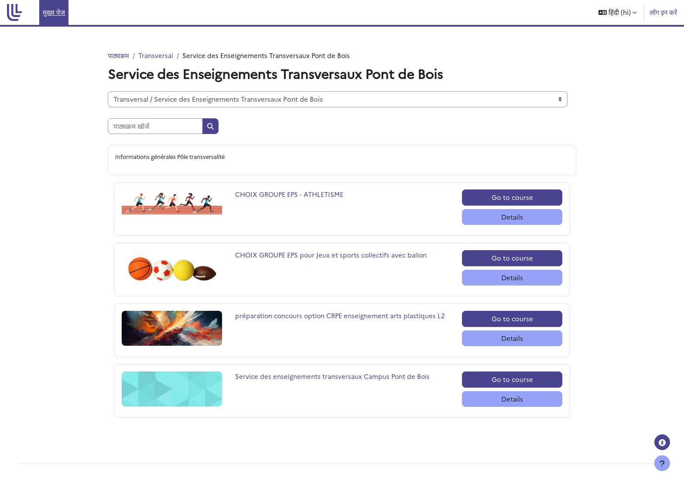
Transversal (156, 55)
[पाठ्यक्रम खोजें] (155, 126)
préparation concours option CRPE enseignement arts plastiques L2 (341, 315)
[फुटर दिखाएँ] (662, 463)
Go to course (512, 197)
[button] (617, 12)
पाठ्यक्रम (119, 55)
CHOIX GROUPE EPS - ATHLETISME (290, 194)
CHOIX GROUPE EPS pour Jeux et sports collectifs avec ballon (333, 255)
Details (512, 217)
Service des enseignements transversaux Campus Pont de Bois (333, 376)
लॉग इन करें (663, 12)
